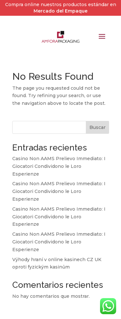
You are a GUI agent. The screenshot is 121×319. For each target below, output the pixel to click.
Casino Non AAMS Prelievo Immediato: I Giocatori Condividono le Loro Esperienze (59, 166)
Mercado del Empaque (60, 11)
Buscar (97, 127)
